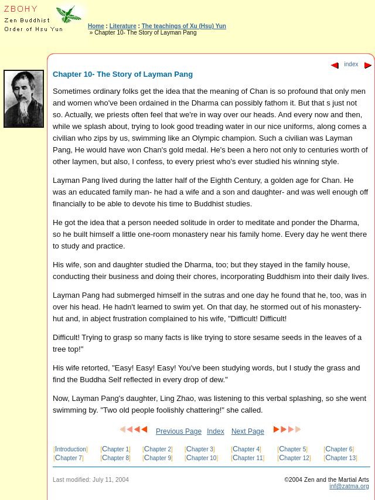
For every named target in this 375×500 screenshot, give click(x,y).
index (352, 64)
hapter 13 (340, 458)
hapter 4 (246, 449)
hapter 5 (292, 449)
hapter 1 (115, 449)
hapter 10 (201, 458)
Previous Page (179, 431)
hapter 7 (68, 458)
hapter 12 (294, 458)
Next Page (247, 431)
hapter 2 (157, 449)
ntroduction (70, 449)
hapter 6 (338, 449)
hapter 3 (199, 449)
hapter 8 (115, 458)
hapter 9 (157, 458)
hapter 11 (248, 458)
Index (215, 431)
